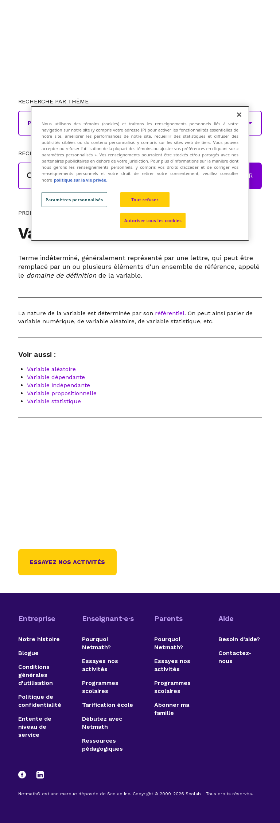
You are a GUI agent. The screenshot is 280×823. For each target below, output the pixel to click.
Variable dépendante (56, 377)
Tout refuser (144, 199)
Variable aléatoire (51, 369)
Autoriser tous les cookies (153, 220)
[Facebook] (25, 774)
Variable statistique (54, 401)
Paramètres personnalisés (74, 199)
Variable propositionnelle (62, 393)
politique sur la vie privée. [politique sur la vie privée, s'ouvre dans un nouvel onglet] (81, 179)
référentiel (169, 313)
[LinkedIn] (40, 774)
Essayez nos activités (67, 562)
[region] (140, 173)
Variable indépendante (58, 385)
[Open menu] (255, 24)
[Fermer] (239, 115)
